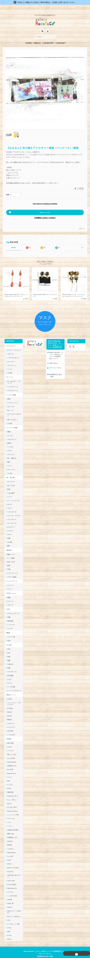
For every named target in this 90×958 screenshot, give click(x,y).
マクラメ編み (11, 572)
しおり (9, 675)
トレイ (9, 461)
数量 (7, 190)
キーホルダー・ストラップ (14, 377)
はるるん (10, 836)
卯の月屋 (10, 738)
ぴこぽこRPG (11, 803)
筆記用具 (10, 616)
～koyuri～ (10, 844)
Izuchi (9, 742)
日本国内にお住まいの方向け (45, 213)
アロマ (9, 446)
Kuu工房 (10, 765)
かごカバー (11, 522)
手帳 (8, 612)
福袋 (8, 656)
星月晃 (9, 840)
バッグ (9, 492)
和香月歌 (10, 787)
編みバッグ (11, 550)
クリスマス (11, 722)
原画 (8, 394)
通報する (81, 224)
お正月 (9, 694)
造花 (8, 652)
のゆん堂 (10, 899)
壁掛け (9, 438)
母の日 (9, 707)
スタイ (9, 530)
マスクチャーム (12, 386)
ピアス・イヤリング (14, 346)
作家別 (8, 734)
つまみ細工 (11, 488)
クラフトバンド (12, 568)
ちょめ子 (10, 852)
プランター (11, 450)
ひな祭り (10, 704)
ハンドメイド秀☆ (13, 810)
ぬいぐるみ (11, 481)
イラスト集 (11, 632)
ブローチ (10, 349)
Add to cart (45, 208)
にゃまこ (10, 780)
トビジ (9, 772)
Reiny (9, 934)
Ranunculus (11, 769)
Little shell (10, 876)
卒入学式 (10, 726)
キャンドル (11, 465)
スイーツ (10, 581)
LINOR (9, 895)
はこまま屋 (11, 754)
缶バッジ (10, 406)
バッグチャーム (12, 382)
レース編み (11, 553)
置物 (8, 427)
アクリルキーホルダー (14, 410)
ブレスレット (11, 361)
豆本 (8, 636)
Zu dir (9, 931)
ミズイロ (10, 746)
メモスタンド (11, 435)
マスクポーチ (11, 507)
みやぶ (9, 799)
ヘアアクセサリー (13, 353)
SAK (8, 927)
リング (9, 364)
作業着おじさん (12, 833)
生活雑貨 (10, 671)
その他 (9, 368)
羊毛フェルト (11, 589)
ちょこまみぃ (11, 795)
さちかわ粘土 (11, 880)
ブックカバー (11, 515)
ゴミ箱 (9, 469)
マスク (9, 503)
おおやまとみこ (12, 791)
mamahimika (11, 757)
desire (9, 859)
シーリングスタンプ (14, 686)
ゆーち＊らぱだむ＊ (14, 912)
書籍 (7, 628)
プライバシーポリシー (56, 363)
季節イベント (11, 690)
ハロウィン (11, 719)
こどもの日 (11, 730)
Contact (61, 38)
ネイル (9, 678)
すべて (13, 243)
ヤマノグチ (11, 814)
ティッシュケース (13, 496)
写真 (8, 663)
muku (9, 784)
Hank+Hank (11, 848)
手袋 (8, 565)
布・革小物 (10, 473)
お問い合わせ (53, 359)
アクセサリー (11, 341)
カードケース (11, 519)
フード (9, 584)
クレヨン (10, 624)
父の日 (9, 711)
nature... (10, 902)
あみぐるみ (11, 557)
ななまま (10, 867)
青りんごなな (11, 750)
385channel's (11, 884)
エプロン (10, 526)
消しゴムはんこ (12, 415)
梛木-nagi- (10, 829)
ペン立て (10, 442)
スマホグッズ (11, 667)
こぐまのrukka (12, 891)
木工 (8, 648)
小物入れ (10, 659)
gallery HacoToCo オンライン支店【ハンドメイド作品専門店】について (56, 351)
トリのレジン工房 (13, 919)
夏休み (9, 715)
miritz (9, 855)
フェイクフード (11, 576)
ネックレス (11, 357)
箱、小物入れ (11, 454)
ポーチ (9, 500)
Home (29, 38)
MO (8, 776)
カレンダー (11, 402)
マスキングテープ (13, 609)
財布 (8, 485)
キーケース (11, 477)
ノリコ (9, 821)
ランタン (10, 431)
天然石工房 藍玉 (12, 825)
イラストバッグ (12, 398)
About (37, 38)
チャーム (9, 372)
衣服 (8, 534)
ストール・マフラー (14, 511)
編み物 (8, 545)
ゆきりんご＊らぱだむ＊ (14, 907)
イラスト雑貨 (11, 390)
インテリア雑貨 (11, 423)
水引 (8, 644)
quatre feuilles (12, 806)
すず (8, 916)
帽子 (8, 541)
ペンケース (11, 620)
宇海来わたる (11, 761)
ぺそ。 (9, 818)
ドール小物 (11, 682)
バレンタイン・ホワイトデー (14, 699)
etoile (9, 923)
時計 (8, 457)
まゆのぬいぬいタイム (14, 871)
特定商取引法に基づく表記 (56, 369)
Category (48, 38)
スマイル (10, 887)
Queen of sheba (12, 863)
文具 (7, 605)
